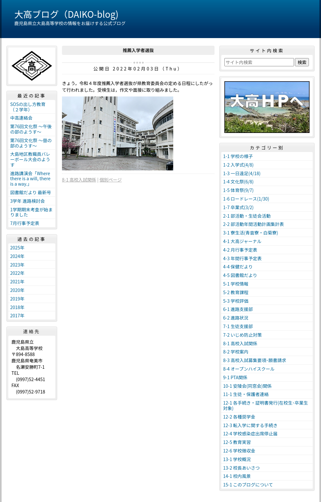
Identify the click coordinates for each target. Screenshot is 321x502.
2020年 (17, 290)
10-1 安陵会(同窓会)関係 (247, 386)
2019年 (17, 298)
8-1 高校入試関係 (79, 179)
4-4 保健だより (238, 266)
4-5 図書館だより (240, 275)
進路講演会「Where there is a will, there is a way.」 (30, 178)
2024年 (17, 256)
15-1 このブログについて (248, 484)
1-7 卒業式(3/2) (238, 207)
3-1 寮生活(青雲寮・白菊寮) (250, 232)
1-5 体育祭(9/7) (238, 190)
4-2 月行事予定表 (240, 250)
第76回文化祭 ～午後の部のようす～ (31, 129)
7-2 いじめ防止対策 (242, 335)
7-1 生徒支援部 (238, 326)
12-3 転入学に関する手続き (250, 425)
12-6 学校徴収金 (239, 450)
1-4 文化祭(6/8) (238, 181)
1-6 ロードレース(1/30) (246, 198)
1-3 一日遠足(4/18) (242, 173)
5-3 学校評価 (236, 301)
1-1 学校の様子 (238, 156)
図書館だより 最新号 (30, 192)
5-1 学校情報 (236, 284)
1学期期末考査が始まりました (31, 212)
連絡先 (31, 331)
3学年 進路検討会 (27, 201)
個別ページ (110, 179)
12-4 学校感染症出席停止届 (250, 433)
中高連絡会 (21, 118)
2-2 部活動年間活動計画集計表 (253, 224)
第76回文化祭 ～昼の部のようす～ (31, 143)
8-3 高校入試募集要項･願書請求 (254, 360)
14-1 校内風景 (237, 476)
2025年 (17, 247)
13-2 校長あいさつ (241, 468)
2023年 (17, 264)
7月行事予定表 (24, 223)
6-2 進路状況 (236, 317)
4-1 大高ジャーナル (242, 241)
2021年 (17, 281)
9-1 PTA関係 (235, 377)
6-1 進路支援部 (238, 309)
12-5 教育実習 (237, 442)
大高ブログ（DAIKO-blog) (66, 14)
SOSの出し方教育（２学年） (27, 107)
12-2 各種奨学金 (239, 416)
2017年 (17, 315)
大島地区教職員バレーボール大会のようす (30, 159)
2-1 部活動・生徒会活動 (247, 216)
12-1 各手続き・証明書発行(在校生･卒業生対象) (265, 405)
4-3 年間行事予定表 (242, 258)
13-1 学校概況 (237, 459)
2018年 (17, 307)
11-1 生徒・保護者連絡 (246, 394)
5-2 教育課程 (236, 292)
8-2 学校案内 (236, 351)
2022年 (17, 273)
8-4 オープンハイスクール (249, 369)
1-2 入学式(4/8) (238, 165)
